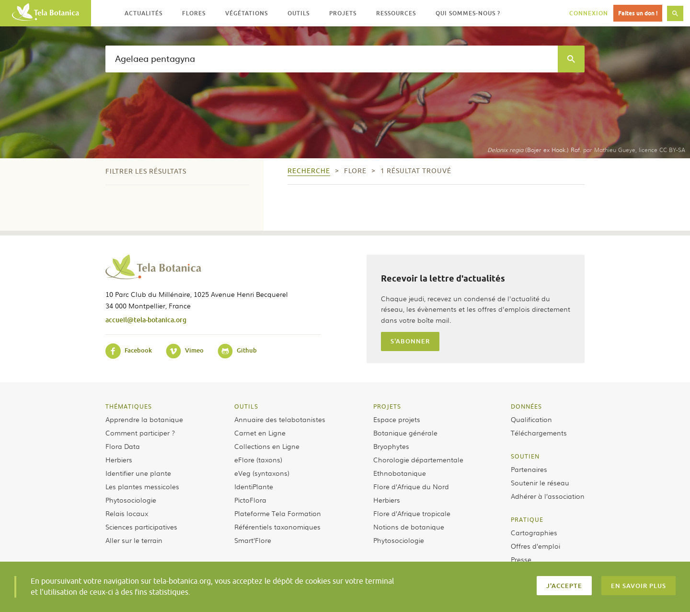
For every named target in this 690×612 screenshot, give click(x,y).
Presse (521, 559)
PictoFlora (250, 500)
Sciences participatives (141, 526)
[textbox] (331, 59)
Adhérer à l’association (548, 496)
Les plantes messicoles (142, 486)
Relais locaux (126, 513)
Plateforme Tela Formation (277, 513)
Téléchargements (539, 432)
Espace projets (396, 419)
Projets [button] (342, 13)
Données (526, 406)
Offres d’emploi (535, 546)
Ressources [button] (396, 13)
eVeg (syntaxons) (261, 473)
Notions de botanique (408, 526)
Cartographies (534, 532)
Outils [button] (299, 13)
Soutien (525, 456)
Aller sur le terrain (133, 540)
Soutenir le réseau (540, 482)
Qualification (531, 419)
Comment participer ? (140, 432)
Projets (387, 406)
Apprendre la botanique (144, 419)
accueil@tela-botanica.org (145, 320)
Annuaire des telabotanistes (279, 419)
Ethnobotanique (399, 473)
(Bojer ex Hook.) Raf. (534, 149)
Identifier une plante (138, 473)
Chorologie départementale (418, 459)
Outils (246, 406)
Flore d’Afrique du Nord (411, 486)
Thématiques (128, 406)
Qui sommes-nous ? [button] (468, 13)
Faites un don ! (637, 13)
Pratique (527, 519)
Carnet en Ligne (260, 432)
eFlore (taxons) (258, 459)
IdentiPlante (253, 486)
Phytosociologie (130, 500)
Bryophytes (391, 446)
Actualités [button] (143, 13)
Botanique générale (405, 432)
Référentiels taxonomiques (277, 526)
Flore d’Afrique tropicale (411, 513)
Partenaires (529, 469)
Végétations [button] (246, 13)
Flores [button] (194, 13)
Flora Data (122, 446)
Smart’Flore (252, 540)
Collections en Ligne (266, 446)
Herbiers (118, 459)
